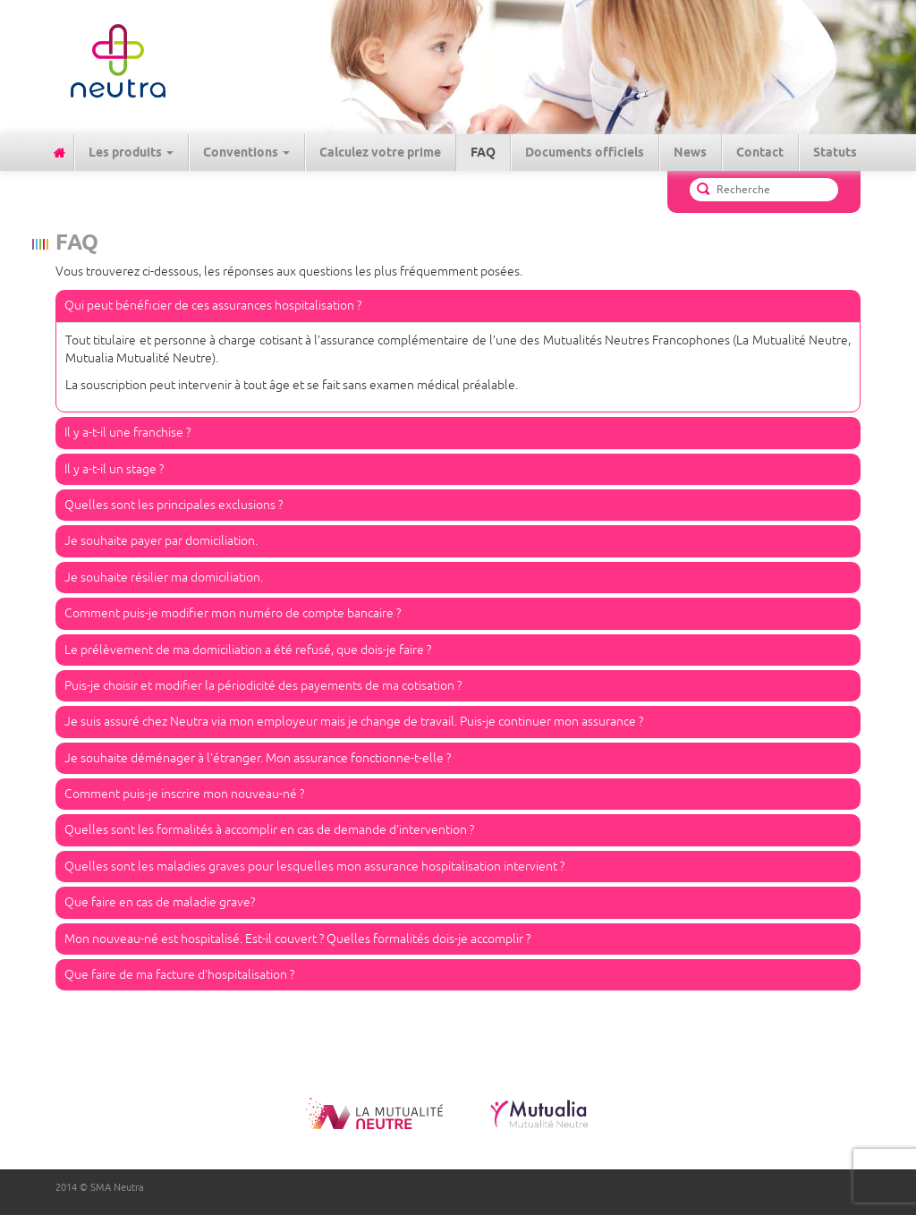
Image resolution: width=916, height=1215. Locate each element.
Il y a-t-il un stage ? (114, 469)
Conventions (246, 152)
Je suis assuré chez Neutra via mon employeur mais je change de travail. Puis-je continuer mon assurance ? (353, 721)
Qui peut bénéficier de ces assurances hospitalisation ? (212, 305)
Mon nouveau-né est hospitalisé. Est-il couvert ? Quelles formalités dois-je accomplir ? (297, 939)
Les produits (131, 152)
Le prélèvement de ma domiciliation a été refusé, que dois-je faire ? (247, 650)
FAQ (483, 152)
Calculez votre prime (380, 152)
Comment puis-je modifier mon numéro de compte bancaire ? (232, 613)
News (690, 152)
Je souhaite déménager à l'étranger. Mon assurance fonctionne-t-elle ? (257, 758)
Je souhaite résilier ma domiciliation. (163, 577)
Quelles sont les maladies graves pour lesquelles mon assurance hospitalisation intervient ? (314, 866)
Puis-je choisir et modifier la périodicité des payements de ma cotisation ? (263, 685)
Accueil (59, 152)
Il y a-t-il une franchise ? (127, 432)
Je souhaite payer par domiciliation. (161, 540)
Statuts (835, 152)
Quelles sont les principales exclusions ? (173, 505)
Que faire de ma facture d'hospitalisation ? (179, 974)
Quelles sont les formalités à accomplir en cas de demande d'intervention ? (269, 829)
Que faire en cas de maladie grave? (159, 902)
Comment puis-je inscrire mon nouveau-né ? (184, 794)
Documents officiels (584, 152)
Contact (760, 152)
